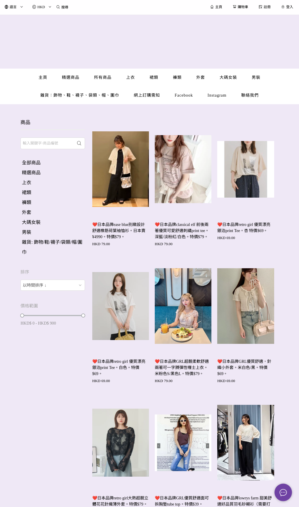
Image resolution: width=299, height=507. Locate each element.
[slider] (22, 315)
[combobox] (52, 285)
